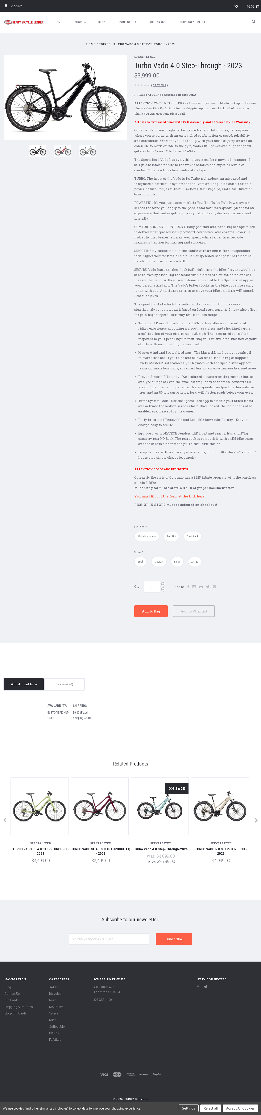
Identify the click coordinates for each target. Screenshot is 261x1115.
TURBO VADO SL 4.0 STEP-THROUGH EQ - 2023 (100, 851)
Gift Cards (158, 22)
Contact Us (127, 22)
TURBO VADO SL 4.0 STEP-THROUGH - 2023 (40, 851)
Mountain (56, 1007)
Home (58, 22)
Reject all (211, 1108)
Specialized (145, 56)
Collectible (57, 1027)
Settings (188, 1108)
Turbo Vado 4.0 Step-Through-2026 (161, 849)
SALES (54, 987)
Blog (101, 22)
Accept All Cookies (240, 1108)
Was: (152, 856)
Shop (80, 22)
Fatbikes (55, 1040)
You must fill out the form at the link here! (169, 496)
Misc (52, 1020)
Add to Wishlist (203, 611)
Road (53, 1000)
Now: (151, 861)
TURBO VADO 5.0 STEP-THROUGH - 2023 (221, 851)
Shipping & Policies (193, 22)
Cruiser (54, 1013)
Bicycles (55, 994)
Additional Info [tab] (24, 684)
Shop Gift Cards (15, 1013)
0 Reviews (159, 85)
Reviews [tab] (64, 684)
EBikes (54, 1033)
